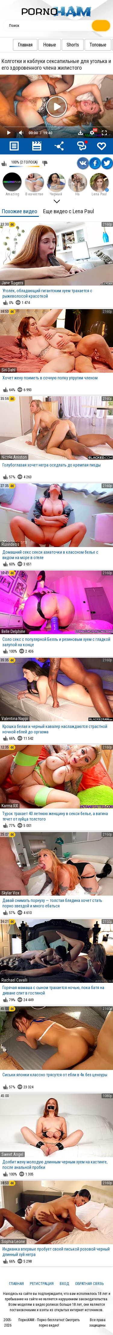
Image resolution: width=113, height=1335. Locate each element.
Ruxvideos (10, 544)
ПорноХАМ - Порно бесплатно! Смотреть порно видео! (49, 1322)
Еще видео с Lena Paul (68, 211)
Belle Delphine (13, 631)
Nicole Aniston (14, 457)
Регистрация (42, 1283)
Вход (64, 1283)
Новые (51, 45)
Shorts (75, 45)
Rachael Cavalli (14, 980)
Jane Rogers (12, 282)
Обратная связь (89, 1283)
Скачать (80, 132)
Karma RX (10, 805)
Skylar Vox (10, 893)
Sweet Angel (12, 1154)
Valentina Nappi (15, 718)
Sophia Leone (13, 1241)
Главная (27, 45)
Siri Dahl (8, 370)
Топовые (100, 45)
